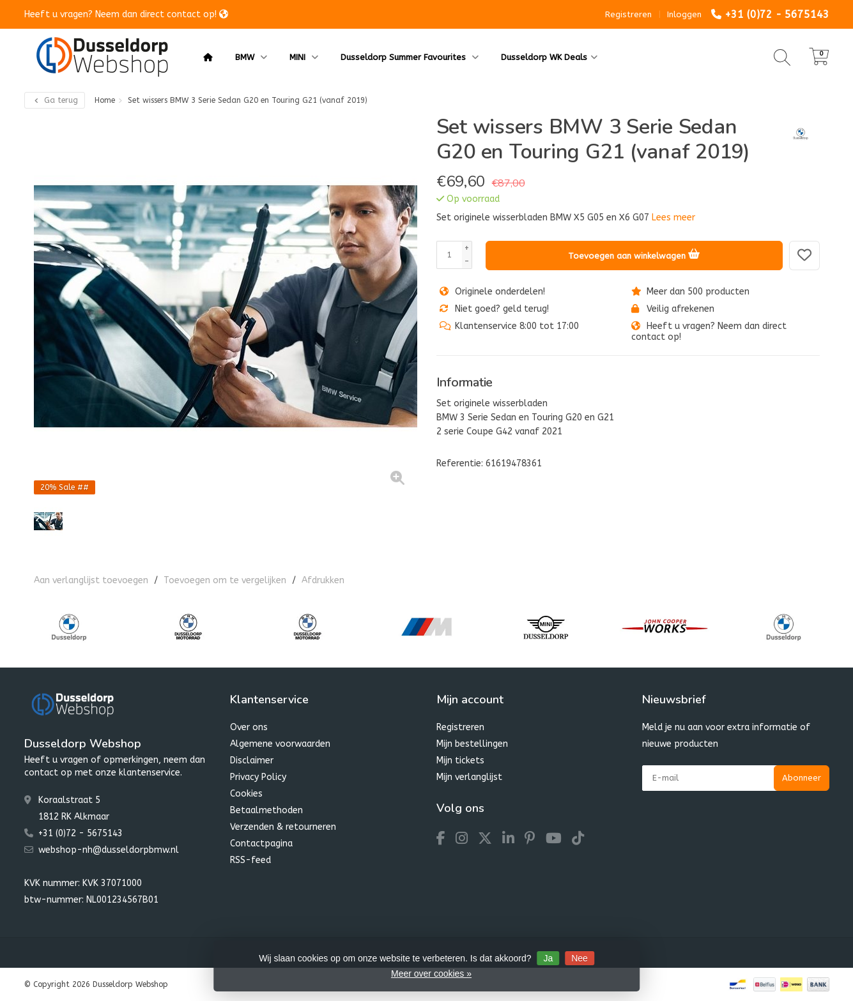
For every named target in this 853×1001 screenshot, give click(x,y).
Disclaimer (251, 760)
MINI (303, 57)
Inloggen (684, 14)
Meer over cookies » (431, 973)
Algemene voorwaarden (280, 743)
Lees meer (673, 217)
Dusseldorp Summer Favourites (410, 57)
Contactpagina (261, 843)
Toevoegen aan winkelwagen (634, 253)
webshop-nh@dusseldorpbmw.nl (108, 849)
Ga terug (54, 100)
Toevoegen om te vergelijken (225, 580)
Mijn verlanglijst (469, 777)
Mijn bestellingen (472, 743)
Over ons (249, 727)
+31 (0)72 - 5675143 (777, 14)
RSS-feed (250, 860)
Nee (579, 958)
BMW (251, 57)
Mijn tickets (460, 760)
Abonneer (801, 778)
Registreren (628, 14)
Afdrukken (323, 580)
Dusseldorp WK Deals (549, 57)
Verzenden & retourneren (283, 826)
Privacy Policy (258, 777)
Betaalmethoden (266, 810)
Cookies (246, 793)
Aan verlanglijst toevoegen (91, 580)
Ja (548, 958)
